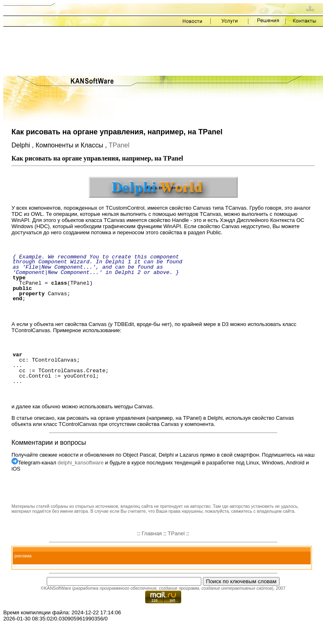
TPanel (119, 145)
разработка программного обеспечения (115, 588)
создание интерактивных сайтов (236, 588)
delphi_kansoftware (81, 462)
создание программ (179, 588)
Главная (151, 533)
